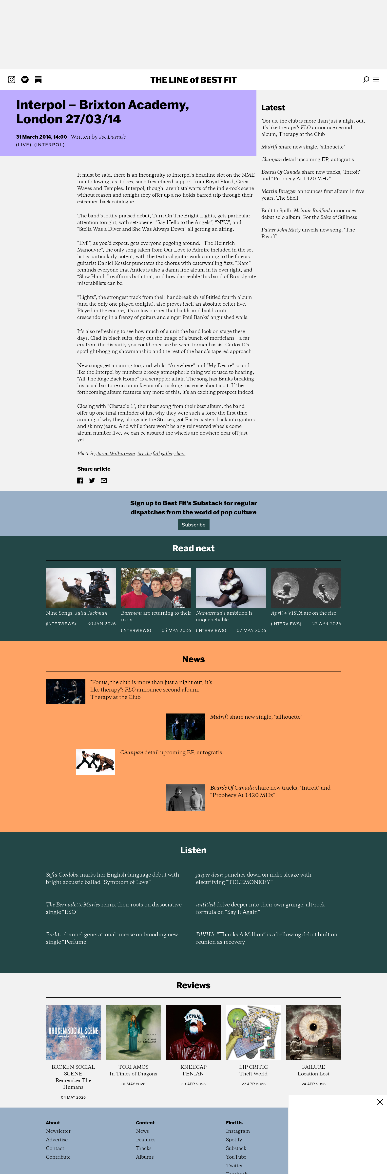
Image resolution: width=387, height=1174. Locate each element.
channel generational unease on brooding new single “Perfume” (112, 938)
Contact (55, 1148)
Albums (145, 1157)
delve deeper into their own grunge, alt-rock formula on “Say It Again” (260, 908)
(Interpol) (49, 145)
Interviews (61, 623)
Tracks (144, 1148)
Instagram (238, 1131)
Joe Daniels (112, 137)
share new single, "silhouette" (303, 147)
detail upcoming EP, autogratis (307, 159)
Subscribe (194, 524)
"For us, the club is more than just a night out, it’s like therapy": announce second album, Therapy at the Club (313, 128)
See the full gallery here (161, 454)
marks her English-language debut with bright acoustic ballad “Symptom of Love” (112, 878)
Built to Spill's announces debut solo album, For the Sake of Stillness (309, 214)
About (53, 1123)
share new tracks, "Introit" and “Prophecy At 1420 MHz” (311, 175)
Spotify (234, 1140)
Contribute (58, 1157)
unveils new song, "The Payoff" (308, 233)
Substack (236, 1148)
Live (23, 144)
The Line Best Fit (193, 79)
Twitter (234, 1166)
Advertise (57, 1140)
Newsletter (58, 1131)
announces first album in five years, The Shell (312, 195)
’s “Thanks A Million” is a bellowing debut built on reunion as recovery (266, 938)
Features (145, 1140)
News (142, 1131)
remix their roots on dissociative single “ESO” (114, 908)
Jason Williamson (116, 454)
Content (145, 1123)
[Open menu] (376, 79)
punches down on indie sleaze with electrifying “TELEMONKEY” (253, 878)
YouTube (236, 1157)
